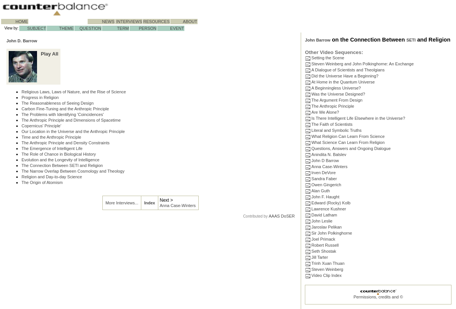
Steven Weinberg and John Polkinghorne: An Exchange (362, 64)
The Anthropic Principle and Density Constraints (66, 143)
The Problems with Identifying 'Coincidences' (63, 114)
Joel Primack (323, 239)
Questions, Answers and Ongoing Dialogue (351, 148)
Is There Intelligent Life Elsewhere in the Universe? (358, 118)
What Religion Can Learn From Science (348, 136)
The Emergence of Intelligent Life (52, 148)
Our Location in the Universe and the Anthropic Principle (73, 131)
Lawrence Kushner (328, 209)
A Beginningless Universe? (336, 88)
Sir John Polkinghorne (331, 233)
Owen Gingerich (326, 184)
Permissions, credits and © (378, 297)
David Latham (324, 215)
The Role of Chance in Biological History (59, 154)
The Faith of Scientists (331, 124)
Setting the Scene (327, 58)
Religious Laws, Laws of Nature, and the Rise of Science (74, 92)
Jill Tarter (319, 257)
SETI (411, 40)
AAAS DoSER (282, 216)
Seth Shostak (323, 251)
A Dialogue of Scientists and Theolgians (348, 70)
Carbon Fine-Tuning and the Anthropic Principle (65, 109)
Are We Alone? (325, 112)
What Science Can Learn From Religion (348, 142)
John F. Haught (325, 197)
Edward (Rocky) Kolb (330, 203)
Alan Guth (320, 190)
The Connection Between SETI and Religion (62, 165)
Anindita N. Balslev (328, 154)
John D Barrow (325, 160)
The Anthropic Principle (332, 106)
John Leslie (321, 221)
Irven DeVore (323, 172)
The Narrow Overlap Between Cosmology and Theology (73, 171)
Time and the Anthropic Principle (51, 137)
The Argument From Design (336, 100)
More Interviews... (121, 203)
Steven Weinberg (327, 269)
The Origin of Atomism (42, 182)
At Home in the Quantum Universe (343, 82)
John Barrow (317, 40)
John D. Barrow (21, 41)
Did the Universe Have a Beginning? (344, 76)
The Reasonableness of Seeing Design (58, 103)
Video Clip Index (326, 275)
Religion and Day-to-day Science (52, 177)
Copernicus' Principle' (41, 126)
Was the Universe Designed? (338, 94)
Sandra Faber (324, 178)
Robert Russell (325, 245)
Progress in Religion (40, 97)
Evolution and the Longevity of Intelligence (60, 160)
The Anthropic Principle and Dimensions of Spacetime (71, 120)
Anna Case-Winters (178, 205)
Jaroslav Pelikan (326, 227)
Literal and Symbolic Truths (336, 130)
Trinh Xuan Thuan (327, 263)
